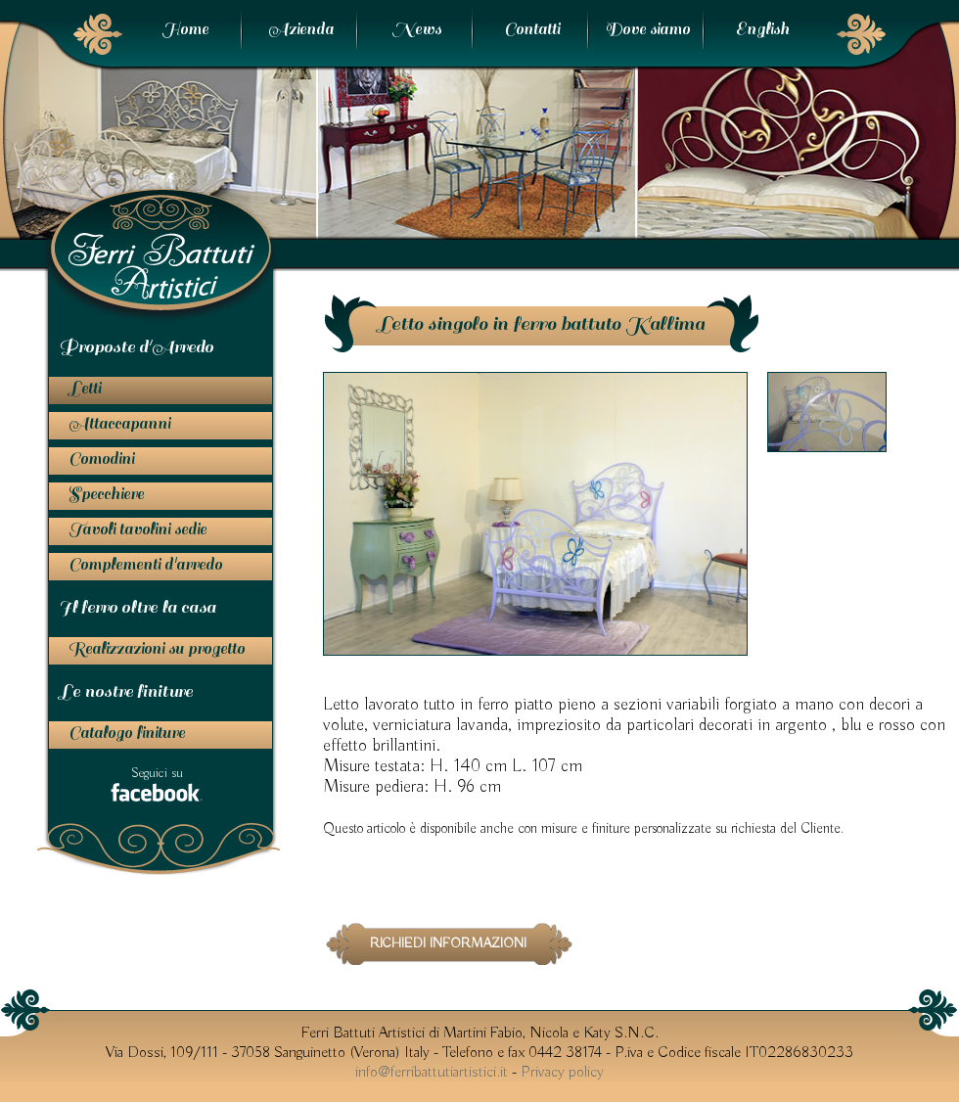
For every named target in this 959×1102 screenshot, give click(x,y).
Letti (84, 388)
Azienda (301, 29)
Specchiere (106, 494)
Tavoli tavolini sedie (137, 529)
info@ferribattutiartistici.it (431, 1072)
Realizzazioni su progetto (156, 649)
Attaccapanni (119, 424)
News (416, 29)
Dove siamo (647, 29)
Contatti (532, 29)
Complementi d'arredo (145, 564)
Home (184, 29)
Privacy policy (562, 1072)
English (763, 29)
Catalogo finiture (126, 733)
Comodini (101, 459)
